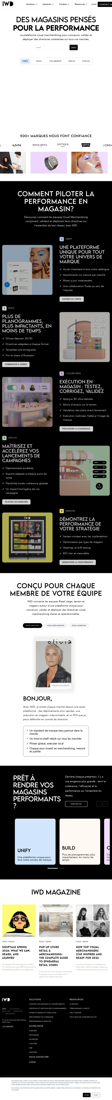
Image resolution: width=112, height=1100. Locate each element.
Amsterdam (10, 1014)
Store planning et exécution (42, 1013)
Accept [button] (87, 1095)
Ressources (81, 4)
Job (30, 1048)
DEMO (73, 47)
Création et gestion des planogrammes (47, 1009)
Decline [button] (96, 1095)
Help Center (75, 1013)
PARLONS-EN (76, 804)
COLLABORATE (55, 61)
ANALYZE (86, 61)
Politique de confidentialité (83, 1017)
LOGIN (94, 4)
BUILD (38, 61)
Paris (4, 1009)
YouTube (33, 1044)
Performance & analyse (40, 1022)
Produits (64, 4)
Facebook (33, 1040)
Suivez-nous (36, 1026)
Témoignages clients (79, 1009)
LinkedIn (33, 1031)
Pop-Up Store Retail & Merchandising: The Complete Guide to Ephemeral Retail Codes (53, 956)
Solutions (31, 4)
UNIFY (25, 61)
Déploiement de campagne (41, 1017)
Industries (48, 4)
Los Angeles (15, 1009)
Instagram (34, 1035)
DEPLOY (72, 61)
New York (6, 1012)
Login (32, 1062)
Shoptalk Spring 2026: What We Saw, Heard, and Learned (16, 953)
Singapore (18, 1012)
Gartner (33, 1053)
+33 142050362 (7, 1027)
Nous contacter (39, 1057)
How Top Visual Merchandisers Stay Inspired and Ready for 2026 (89, 953)
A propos (74, 1004)
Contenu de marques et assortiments (47, 1004)
